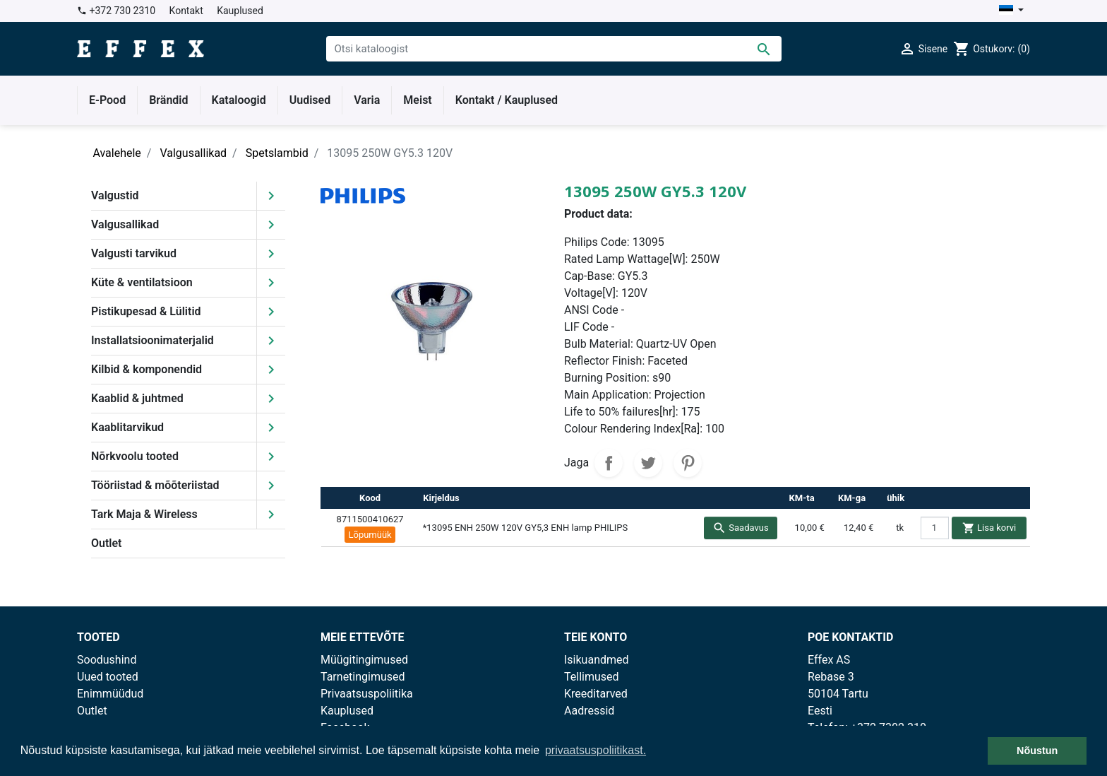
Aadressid (589, 710)
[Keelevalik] (1011, 11)
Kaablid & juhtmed (137, 398)
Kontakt (186, 10)
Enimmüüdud (110, 693)
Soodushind (106, 659)
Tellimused (591, 676)
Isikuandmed (596, 659)
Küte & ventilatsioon (142, 282)
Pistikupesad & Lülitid (146, 311)
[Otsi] (554, 48)
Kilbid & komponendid (146, 369)
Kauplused (240, 10)
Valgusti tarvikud (133, 253)
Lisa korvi (989, 527)
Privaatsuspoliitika (367, 693)
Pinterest (688, 463)
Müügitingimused (364, 659)
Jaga (608, 463)
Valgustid (115, 195)
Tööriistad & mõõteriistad (155, 485)
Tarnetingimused (363, 676)
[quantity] (935, 528)
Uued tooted (107, 676)
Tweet (648, 463)
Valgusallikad (125, 224)
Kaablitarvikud (127, 427)
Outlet (106, 543)
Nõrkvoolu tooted (135, 456)
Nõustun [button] (1037, 750)
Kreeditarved (596, 693)
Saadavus (740, 528)
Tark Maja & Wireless (144, 514)
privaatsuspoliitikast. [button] (595, 750)
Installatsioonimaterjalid (152, 340)
